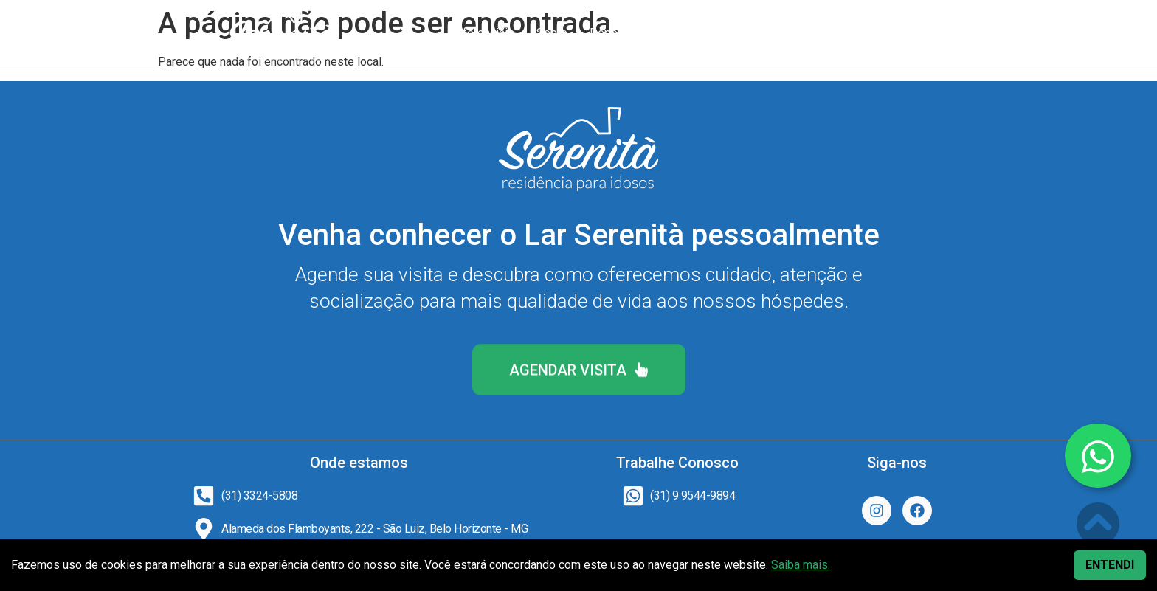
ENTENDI (1109, 565)
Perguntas (760, 33)
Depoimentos (625, 33)
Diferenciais (483, 33)
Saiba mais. (800, 565)
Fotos (697, 33)
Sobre (551, 33)
